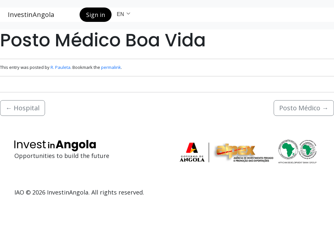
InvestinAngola (31, 14)
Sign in (95, 15)
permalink (111, 67)
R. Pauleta (60, 67)
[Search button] (69, 15)
